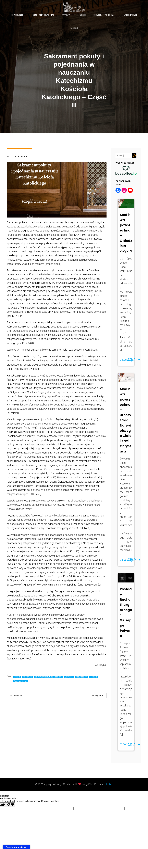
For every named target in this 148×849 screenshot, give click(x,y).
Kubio (109, 786)
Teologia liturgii (20, 683)
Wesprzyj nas (130, 15)
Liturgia (17, 679)
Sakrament (27, 679)
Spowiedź (69, 679)
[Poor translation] (10, 807)
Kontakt (74, 29)
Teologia (93, 679)
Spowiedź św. (81, 679)
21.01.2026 (13, 158)
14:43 (24, 158)
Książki (83, 15)
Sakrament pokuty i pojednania (49, 679)
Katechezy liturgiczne (43, 15)
